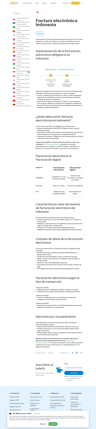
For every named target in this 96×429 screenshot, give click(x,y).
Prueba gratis (75, 3)
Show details (37, 413)
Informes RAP (14, 397)
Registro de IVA (15, 407)
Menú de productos (27, 3)
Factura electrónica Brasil (22, 27)
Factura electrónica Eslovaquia (22, 48)
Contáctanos (35, 400)
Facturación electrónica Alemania (23, 105)
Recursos (45, 3)
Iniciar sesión (66, 3)
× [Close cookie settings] (86, 413)
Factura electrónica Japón (22, 80)
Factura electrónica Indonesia (23, 72)
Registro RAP (14, 400)
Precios (37, 3)
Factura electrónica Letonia (22, 84)
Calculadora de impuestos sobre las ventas (57, 405)
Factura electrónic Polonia (22, 19)
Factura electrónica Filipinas (22, 56)
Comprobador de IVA (57, 400)
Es (82, 3)
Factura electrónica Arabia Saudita (22, 23)
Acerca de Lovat (36, 397)
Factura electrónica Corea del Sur (22, 35)
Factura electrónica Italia (22, 76)
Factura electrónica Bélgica (22, 31)
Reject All (43, 424)
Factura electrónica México (22, 93)
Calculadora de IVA (57, 397)
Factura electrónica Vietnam (22, 101)
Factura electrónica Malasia (22, 88)
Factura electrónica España (22, 52)
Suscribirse (73, 373)
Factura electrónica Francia (22, 60)
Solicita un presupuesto (51, 144)
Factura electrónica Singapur (22, 97)
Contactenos (53, 3)
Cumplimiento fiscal (17, 403)
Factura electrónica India (22, 68)
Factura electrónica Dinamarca (22, 44)
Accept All (53, 424)
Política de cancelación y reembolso (75, 404)
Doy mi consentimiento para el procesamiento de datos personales (75, 378)
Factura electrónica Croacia (22, 39)
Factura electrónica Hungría (22, 64)
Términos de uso (76, 410)
